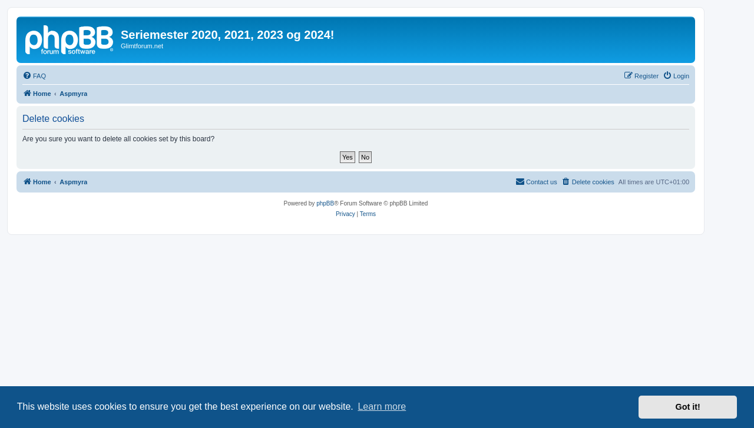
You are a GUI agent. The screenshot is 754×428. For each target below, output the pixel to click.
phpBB (325, 203)
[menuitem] (34, 76)
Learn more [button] (382, 407)
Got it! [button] (688, 407)
